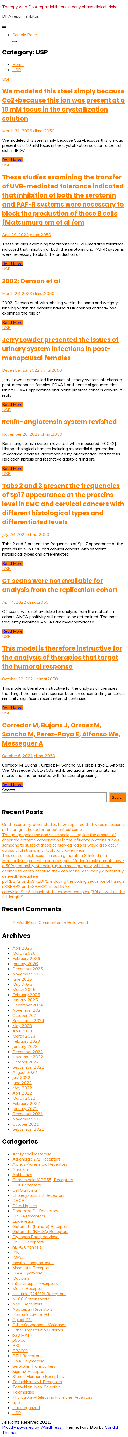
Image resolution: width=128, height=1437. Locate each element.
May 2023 (22, 1025)
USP (6, 79)
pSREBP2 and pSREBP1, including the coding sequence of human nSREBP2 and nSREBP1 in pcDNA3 (63, 884)
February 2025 (26, 994)
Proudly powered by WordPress (32, 1427)
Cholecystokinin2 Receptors (38, 1195)
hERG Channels (26, 1247)
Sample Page (24, 34)
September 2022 (28, 1067)
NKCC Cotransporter (31, 1298)
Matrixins (21, 1278)
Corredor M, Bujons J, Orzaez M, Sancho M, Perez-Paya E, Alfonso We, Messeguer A (61, 734)
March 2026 (23, 953)
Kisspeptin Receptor (31, 1267)
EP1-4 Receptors (28, 1216)
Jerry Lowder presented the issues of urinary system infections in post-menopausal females (60, 348)
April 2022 (22, 1093)
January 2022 (25, 1108)
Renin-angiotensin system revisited (59, 422)
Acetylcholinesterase (32, 1153)
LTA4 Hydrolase (27, 1272)
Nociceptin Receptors (32, 1309)
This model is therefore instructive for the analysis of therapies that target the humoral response (62, 657)
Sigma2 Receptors (29, 1371)
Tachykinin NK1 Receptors (37, 1381)
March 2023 (23, 1036)
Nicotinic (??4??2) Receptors (39, 1293)
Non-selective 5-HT (31, 1314)
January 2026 (25, 963)
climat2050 (43, 130)
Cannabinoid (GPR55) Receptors (42, 1179)
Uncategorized (26, 1407)
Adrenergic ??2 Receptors (36, 1159)
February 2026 (26, 958)
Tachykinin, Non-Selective (36, 1386)
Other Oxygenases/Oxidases (39, 1324)
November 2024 (27, 1010)
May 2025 (22, 984)
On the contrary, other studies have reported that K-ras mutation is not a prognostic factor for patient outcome (63, 827)
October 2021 (25, 1124)
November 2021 (27, 1118)
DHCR (18, 1200)
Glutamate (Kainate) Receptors (41, 1226)
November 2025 (27, 973)
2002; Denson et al (31, 281)
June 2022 (22, 1082)
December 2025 (27, 968)
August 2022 (24, 1072)
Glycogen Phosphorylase (35, 1236)
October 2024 (25, 1015)
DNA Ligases (24, 1205)
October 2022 (25, 1061)
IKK (15, 1252)
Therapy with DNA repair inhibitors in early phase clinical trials (59, 6)
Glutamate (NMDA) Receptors (40, 1231)
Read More (12, 159)
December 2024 (27, 1005)
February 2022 (26, 1103)
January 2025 (25, 999)
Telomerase (23, 1392)
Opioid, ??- (22, 1319)
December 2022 (27, 1051)
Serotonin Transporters (33, 1366)
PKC (16, 1345)
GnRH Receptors (28, 1241)
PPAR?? (20, 1350)
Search (8, 789)
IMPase (19, 1257)
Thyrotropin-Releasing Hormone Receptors (52, 1397)
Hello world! (78, 922)
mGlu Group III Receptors (35, 1283)
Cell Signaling (24, 1190)
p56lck (18, 1340)
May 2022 (22, 1087)
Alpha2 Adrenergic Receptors (39, 1164)
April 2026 (22, 948)
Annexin (20, 1169)
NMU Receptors (27, 1304)
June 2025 (22, 979)
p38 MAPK (22, 1335)
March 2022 (23, 1098)
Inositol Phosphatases (33, 1262)
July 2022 (21, 1077)
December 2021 (27, 1113)
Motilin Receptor (27, 1288)
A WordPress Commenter (36, 922)
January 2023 (25, 1046)
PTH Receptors (26, 1355)
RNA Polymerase (28, 1360)
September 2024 (28, 1020)
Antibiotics (22, 1174)
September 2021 (28, 1129)
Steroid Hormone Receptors (38, 1376)
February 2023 (26, 1041)
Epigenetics (23, 1221)
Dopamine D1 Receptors (35, 1210)
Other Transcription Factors (37, 1329)
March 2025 (23, 989)
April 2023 (22, 1030)
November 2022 (27, 1056)
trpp (16, 1402)
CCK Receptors (26, 1184)
